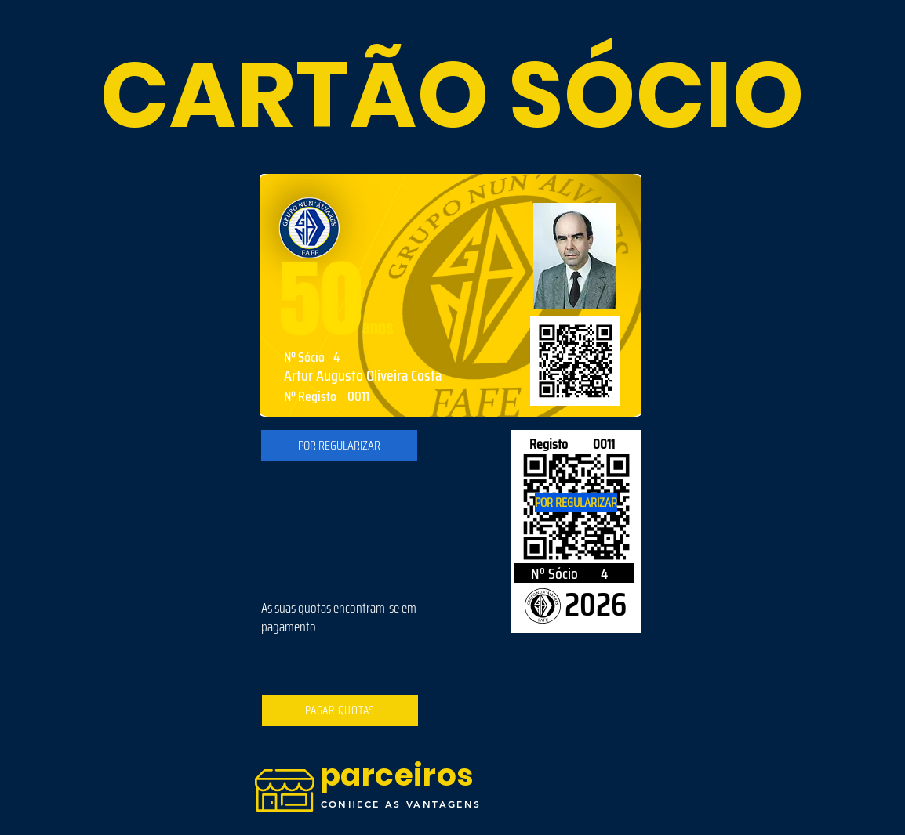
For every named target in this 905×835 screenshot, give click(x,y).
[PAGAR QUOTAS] (340, 710)
